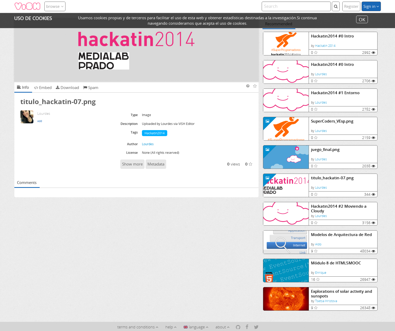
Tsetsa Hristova (326, 301)
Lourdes (321, 74)
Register (351, 6)
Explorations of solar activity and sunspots (341, 293)
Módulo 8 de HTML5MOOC (336, 262)
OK (362, 19)
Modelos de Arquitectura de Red (341, 234)
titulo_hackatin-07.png (332, 177)
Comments (27, 182)
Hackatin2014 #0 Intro (332, 36)
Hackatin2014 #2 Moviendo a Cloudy (339, 208)
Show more (132, 164)
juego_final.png (325, 149)
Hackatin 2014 (325, 45)
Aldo (318, 244)
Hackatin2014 (155, 133)
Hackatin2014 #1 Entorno (335, 92)
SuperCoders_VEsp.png (332, 121)
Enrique (320, 272)
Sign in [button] (371, 6)
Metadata (155, 164)
